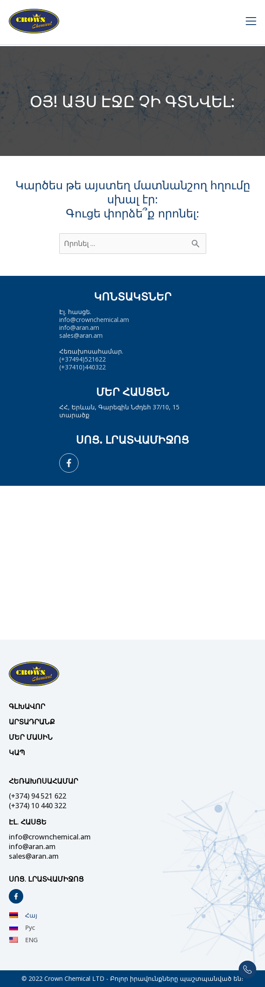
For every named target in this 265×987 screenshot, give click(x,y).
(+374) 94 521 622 (37, 796)
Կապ (17, 752)
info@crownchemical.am (94, 319)
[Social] (69, 463)
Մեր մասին (31, 737)
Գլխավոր (27, 706)
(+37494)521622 (82, 359)
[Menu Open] (244, 22)
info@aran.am (79, 327)
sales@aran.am (81, 335)
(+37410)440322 (82, 367)
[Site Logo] (120, 22)
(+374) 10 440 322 (37, 805)
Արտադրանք (32, 722)
